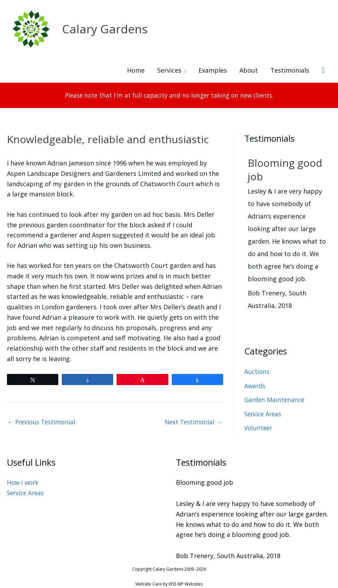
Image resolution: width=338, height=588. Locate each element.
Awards (255, 381)
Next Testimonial (192, 418)
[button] (323, 70)
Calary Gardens (106, 29)
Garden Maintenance (275, 395)
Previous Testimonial (43, 418)
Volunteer (259, 423)
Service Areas (264, 409)
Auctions (257, 367)
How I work (23, 478)
